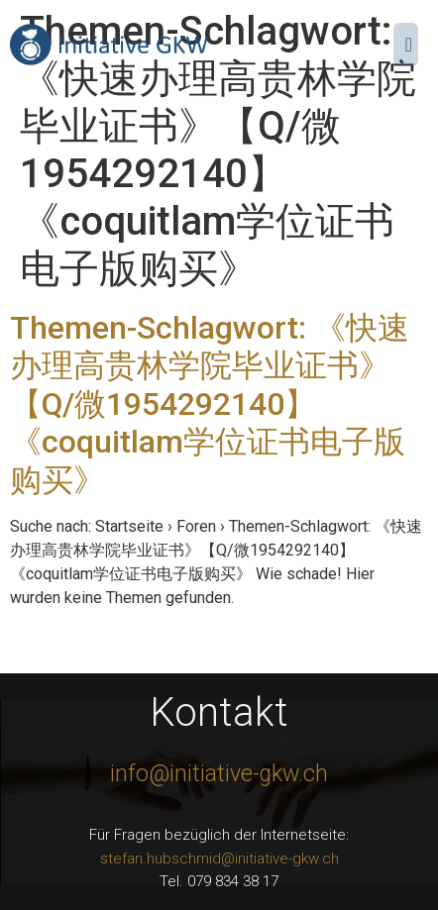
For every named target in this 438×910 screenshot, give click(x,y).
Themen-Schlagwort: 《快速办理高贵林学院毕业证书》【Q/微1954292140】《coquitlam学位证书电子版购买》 (209, 404)
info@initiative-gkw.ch (219, 773)
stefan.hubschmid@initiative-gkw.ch (219, 858)
